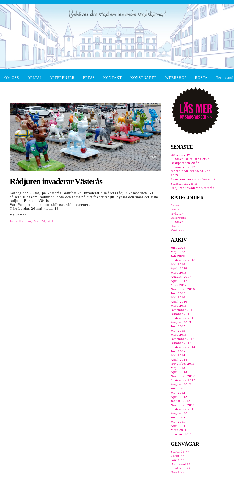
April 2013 (179, 372)
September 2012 (183, 380)
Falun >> (178, 455)
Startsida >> (180, 451)
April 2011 (179, 425)
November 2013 (183, 363)
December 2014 (183, 339)
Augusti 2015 (181, 322)
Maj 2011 (178, 421)
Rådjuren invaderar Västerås (192, 188)
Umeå (175, 226)
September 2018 (183, 260)
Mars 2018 (179, 272)
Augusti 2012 (181, 384)
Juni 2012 (178, 388)
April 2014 (179, 359)
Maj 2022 (178, 252)
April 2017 (179, 281)
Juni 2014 (178, 351)
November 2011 (183, 405)
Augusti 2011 (181, 413)
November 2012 (183, 376)
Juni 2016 (178, 293)
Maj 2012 (178, 392)
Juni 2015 (178, 326)
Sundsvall (178, 222)
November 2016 (183, 289)
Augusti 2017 (181, 276)
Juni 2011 (178, 417)
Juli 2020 (178, 256)
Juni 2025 (178, 247)
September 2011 (183, 409)
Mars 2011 (179, 430)
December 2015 (183, 310)
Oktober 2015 (181, 314)
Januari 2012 (180, 401)
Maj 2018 (178, 264)
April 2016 (179, 301)
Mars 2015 (179, 334)
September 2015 (183, 318)
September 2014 (183, 347)
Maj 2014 (178, 355)
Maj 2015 (178, 330)
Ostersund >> (181, 464)
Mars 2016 (179, 305)
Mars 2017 (179, 285)
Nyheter (177, 213)
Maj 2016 (178, 297)
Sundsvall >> (181, 468)
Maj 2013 (178, 368)
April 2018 (179, 268)
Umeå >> (178, 472)
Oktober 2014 (181, 343)
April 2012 (179, 397)
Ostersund (178, 217)
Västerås (177, 230)
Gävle (175, 209)
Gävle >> (178, 460)
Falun (175, 205)
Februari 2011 (181, 434)
